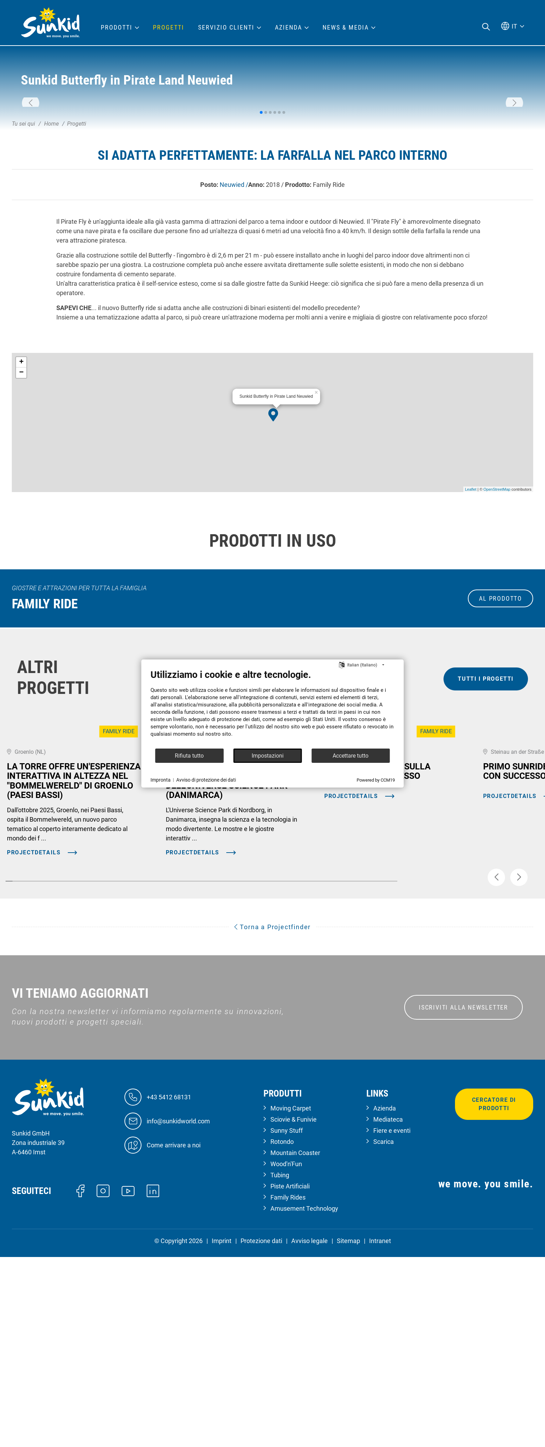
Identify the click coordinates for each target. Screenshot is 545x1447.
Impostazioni (268, 755)
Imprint (221, 1430)
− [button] (21, 481)
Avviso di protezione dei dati (206, 780)
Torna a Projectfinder (272, 1117)
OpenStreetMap (497, 598)
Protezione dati (261, 1430)
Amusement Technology (304, 1398)
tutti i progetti (486, 787)
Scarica (383, 1331)
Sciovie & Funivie (293, 1309)
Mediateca (388, 1309)
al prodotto (500, 707)
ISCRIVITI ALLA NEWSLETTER (463, 1197)
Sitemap (348, 1430)
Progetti (168, 27)
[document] (273, 708)
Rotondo (282, 1331)
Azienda (384, 1298)
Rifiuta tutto (189, 755)
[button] (30, 157)
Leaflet (471, 598)
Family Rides (288, 1387)
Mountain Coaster (295, 1342)
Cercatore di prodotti (494, 1294)
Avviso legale (309, 1430)
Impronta (161, 780)
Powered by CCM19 (376, 780)
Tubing (279, 1365)
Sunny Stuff (286, 1320)
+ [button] (21, 471)
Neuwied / (234, 293)
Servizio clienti (226, 27)
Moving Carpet (290, 1298)
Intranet (380, 1430)
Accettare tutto (350, 755)
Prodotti (116, 27)
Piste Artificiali (290, 1376)
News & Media (346, 27)
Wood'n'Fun (286, 1354)
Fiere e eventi (391, 1320)
